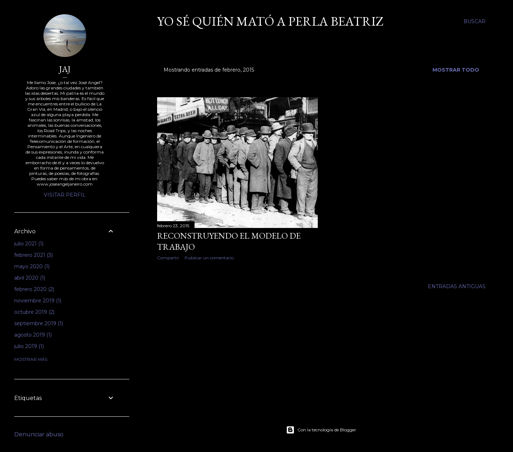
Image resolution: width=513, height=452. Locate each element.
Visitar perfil (65, 195)
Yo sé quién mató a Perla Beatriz (270, 21)
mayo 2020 (32, 266)
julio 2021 (28, 243)
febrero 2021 (33, 255)
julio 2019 (29, 346)
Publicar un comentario (209, 257)
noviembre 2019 (37, 300)
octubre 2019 (34, 312)
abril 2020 (29, 278)
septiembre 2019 (38, 323)
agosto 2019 (33, 335)
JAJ (65, 68)
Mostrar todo (455, 70)
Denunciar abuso (38, 434)
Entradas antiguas (457, 286)
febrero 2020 (34, 289)
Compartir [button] (168, 257)
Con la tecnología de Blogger (321, 430)
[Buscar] (474, 21)
